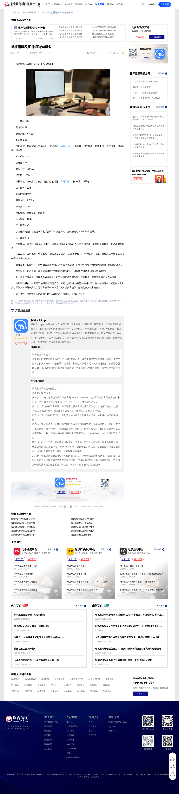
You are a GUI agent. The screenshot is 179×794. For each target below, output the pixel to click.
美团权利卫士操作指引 (25, 649)
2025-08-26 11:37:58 (22, 630)
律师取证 (45, 679)
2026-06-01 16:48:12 (103, 664)
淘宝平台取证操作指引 (142, 87)
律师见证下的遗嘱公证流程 (23, 519)
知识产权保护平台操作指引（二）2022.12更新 (87, 582)
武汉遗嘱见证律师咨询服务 (59, 12)
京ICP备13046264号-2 (94, 774)
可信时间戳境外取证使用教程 (145, 81)
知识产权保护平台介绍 (76, 574)
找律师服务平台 (73, 757)
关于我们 (120, 4)
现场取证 (94, 691)
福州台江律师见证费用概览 (70, 37)
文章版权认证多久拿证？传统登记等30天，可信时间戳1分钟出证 (127, 637)
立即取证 (92, 735)
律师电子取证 (94, 679)
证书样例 (117, 722)
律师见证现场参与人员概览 (70, 30)
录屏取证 (28, 685)
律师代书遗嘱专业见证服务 (25, 590)
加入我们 (48, 749)
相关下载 (112, 727)
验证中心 (89, 4)
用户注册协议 (83, 777)
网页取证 (41, 685)
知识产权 (70, 731)
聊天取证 (15, 691)
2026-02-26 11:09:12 (22, 619)
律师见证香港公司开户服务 (83, 527)
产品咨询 (140, 37)
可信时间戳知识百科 (31, 12)
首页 (48, 4)
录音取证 (107, 685)
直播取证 (41, 691)
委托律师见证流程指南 (81, 535)
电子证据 (109, 679)
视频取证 (28, 691)
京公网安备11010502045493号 (119, 774)
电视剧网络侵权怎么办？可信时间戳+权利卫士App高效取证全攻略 (128, 649)
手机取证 (68, 691)
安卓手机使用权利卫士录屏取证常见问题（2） (37, 660)
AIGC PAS (71, 744)
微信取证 (54, 691)
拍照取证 (81, 685)
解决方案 (69, 4)
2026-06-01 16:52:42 (103, 619)
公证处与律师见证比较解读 (23, 531)
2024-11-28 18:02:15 (22, 664)
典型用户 (48, 735)
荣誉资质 (48, 726)
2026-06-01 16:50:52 (103, 653)
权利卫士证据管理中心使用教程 (29, 615)
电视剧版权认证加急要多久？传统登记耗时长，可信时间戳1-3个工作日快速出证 (130, 626)
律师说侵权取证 (76, 679)
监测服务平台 (72, 748)
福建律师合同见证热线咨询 (23, 523)
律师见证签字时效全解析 (103, 37)
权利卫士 (70, 722)
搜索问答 (157, 37)
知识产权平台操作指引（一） (79, 566)
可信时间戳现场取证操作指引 (145, 93)
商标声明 (48, 740)
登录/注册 (165, 4)
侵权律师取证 (30, 679)
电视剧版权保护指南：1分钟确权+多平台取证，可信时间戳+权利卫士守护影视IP (130, 615)
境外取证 (81, 691)
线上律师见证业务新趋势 (103, 34)
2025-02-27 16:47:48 (22, 653)
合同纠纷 (65, 146)
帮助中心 (112, 731)
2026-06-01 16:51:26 (103, 642)
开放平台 (79, 4)
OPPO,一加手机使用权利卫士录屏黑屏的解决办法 (39, 637)
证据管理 (68, 685)
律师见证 (15, 679)
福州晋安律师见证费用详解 (104, 27)
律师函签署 (59, 679)
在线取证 (54, 685)
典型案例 (110, 4)
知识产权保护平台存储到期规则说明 (82, 590)
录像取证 (94, 685)
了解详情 (61, 492)
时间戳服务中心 (51, 722)
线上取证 (107, 691)
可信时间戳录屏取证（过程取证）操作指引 (149, 98)
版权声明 (48, 744)
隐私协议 (95, 777)
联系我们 (48, 731)
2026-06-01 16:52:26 (103, 630)
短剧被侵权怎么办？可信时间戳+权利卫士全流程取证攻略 (123, 660)
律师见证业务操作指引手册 (25, 566)
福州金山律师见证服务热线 (70, 34)
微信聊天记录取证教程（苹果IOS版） (32, 626)
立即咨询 (138, 179)
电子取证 (15, 685)
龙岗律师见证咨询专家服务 (70, 27)
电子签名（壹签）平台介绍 (131, 566)
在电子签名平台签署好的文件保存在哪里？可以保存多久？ (142, 590)
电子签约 (70, 735)
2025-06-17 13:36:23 (22, 642)
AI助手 (152, 4)
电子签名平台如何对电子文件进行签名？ (137, 582)
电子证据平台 (72, 726)
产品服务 (56, 4)
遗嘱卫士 (70, 753)
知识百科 (99, 4)
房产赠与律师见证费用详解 (104, 30)
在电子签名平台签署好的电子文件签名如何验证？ (141, 574)
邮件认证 (70, 740)
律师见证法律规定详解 (23, 574)
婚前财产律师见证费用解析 (83, 519)
